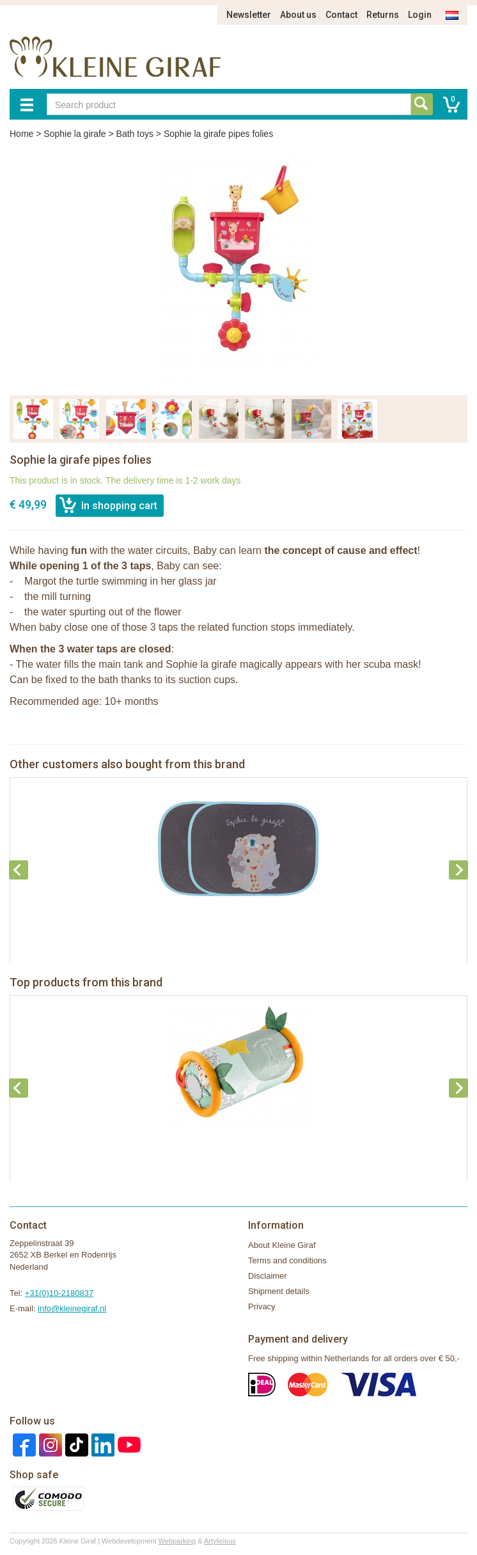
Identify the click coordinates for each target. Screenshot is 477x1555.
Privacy (262, 1306)
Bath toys (134, 134)
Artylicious (220, 1541)
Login (420, 15)
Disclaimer (267, 1276)
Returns (382, 15)
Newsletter (248, 15)
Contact (341, 15)
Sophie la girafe (74, 134)
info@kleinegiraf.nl (72, 1308)
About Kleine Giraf (282, 1245)
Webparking (177, 1541)
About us (298, 15)
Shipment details (278, 1291)
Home (21, 134)
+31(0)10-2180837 (59, 1293)
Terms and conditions (287, 1260)
